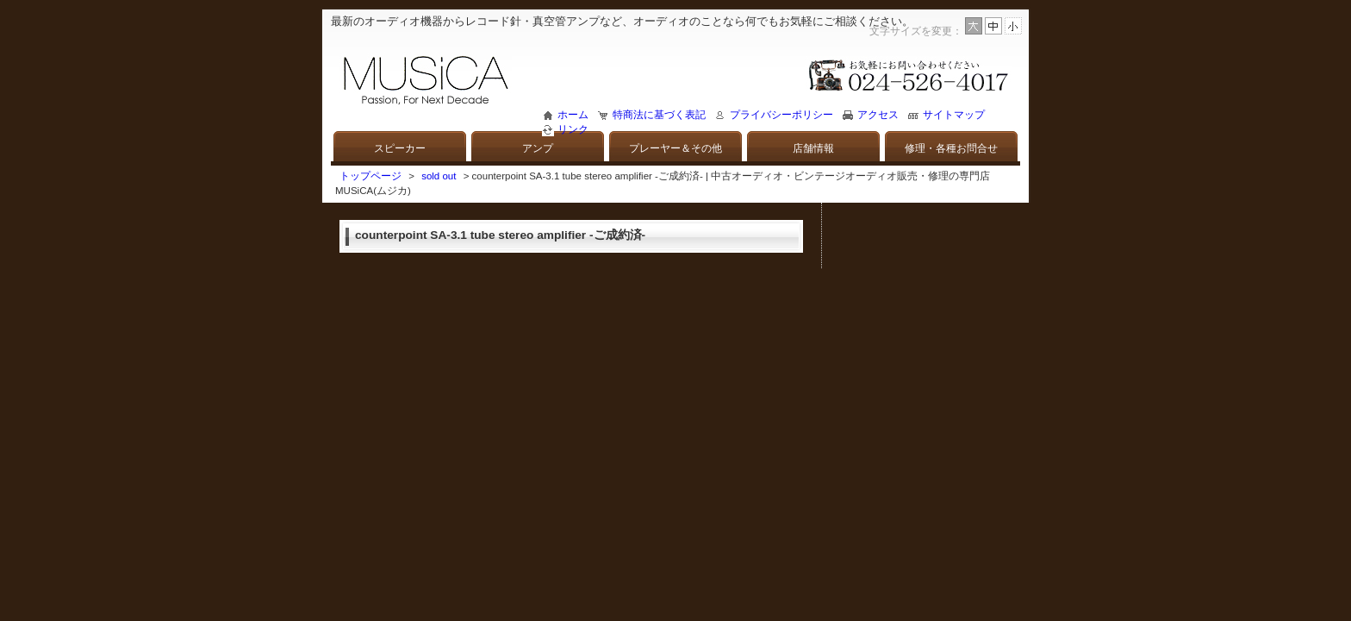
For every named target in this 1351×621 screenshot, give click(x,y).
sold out (438, 176)
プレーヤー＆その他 (675, 148)
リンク (572, 129)
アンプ (537, 148)
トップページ (370, 176)
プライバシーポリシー (781, 115)
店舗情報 (813, 148)
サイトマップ (954, 115)
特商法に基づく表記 (659, 115)
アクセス (878, 115)
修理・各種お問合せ (951, 148)
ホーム (572, 115)
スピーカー (400, 148)
